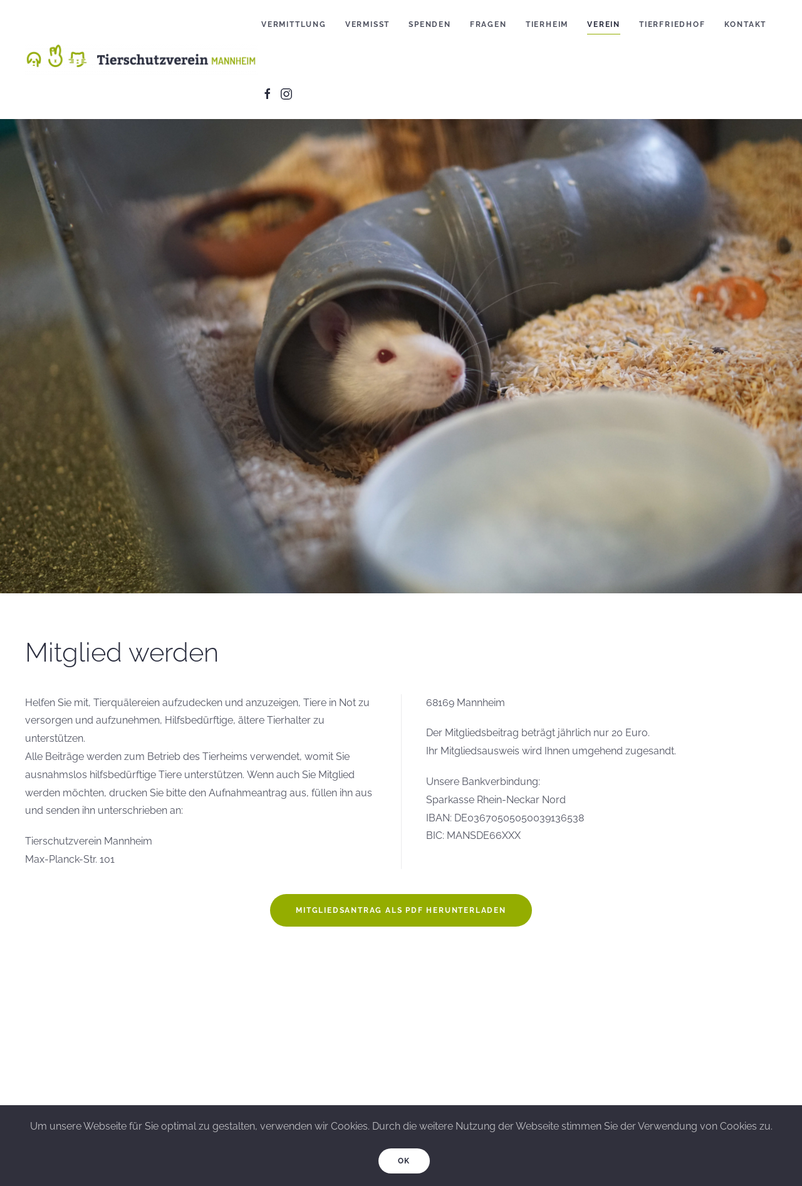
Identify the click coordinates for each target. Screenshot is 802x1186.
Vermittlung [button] (293, 24)
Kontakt (745, 24)
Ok (404, 1161)
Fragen (488, 24)
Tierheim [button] (547, 24)
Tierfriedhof (672, 24)
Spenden (430, 24)
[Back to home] (143, 59)
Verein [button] (603, 24)
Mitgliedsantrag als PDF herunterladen (401, 910)
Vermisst (367, 24)
